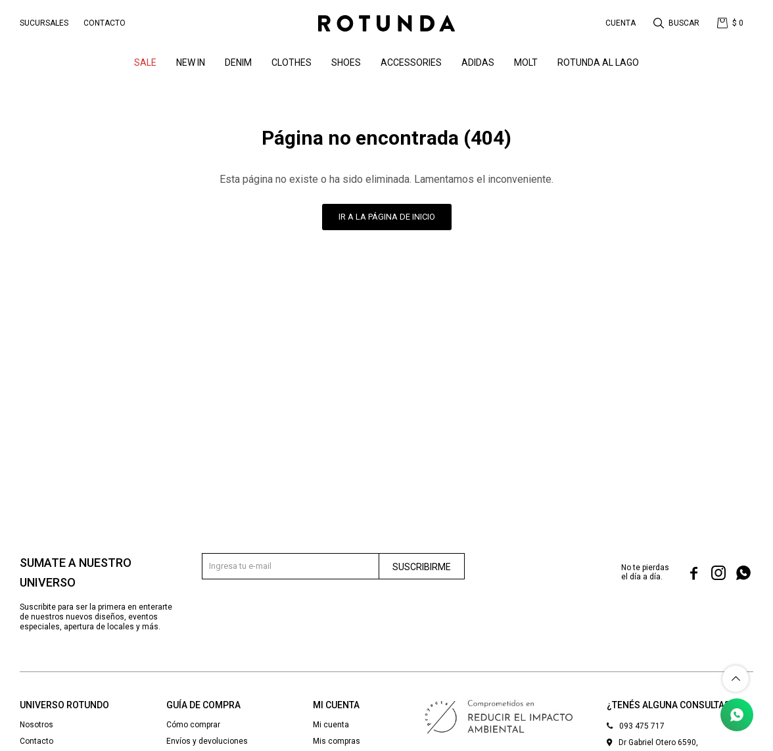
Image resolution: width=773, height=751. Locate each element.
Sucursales (44, 23)
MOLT (526, 62)
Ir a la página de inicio (387, 217)
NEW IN (190, 62)
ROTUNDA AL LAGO (598, 62)
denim (238, 62)
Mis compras (336, 741)
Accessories (411, 62)
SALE (145, 62)
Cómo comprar (193, 724)
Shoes (346, 62)
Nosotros (36, 724)
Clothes (291, 62)
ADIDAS (477, 62)
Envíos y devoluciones (207, 741)
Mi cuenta (331, 724)
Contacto (104, 23)
